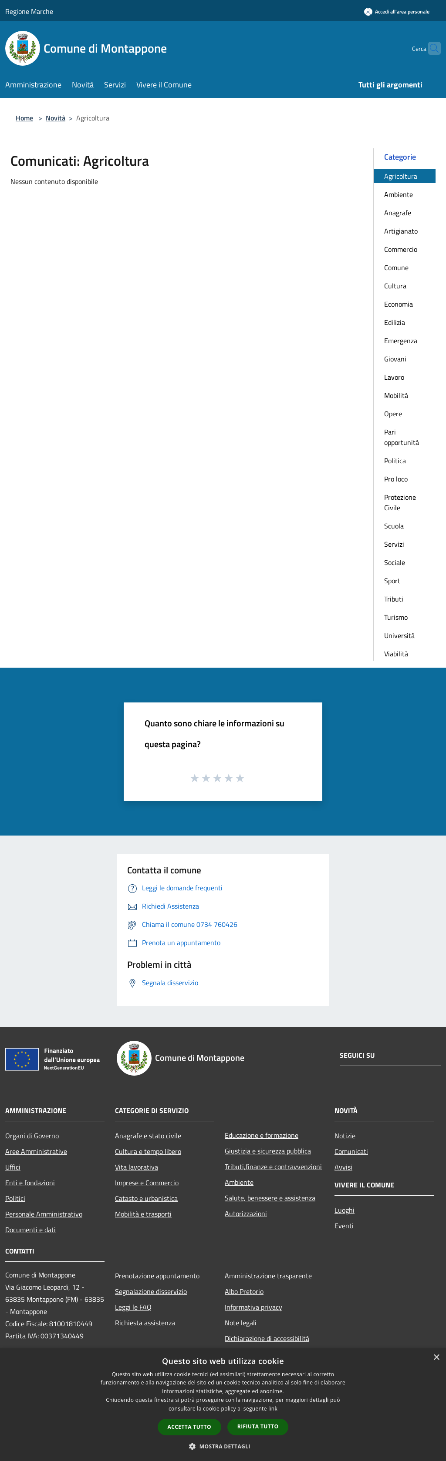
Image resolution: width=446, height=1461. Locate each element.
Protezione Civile (400, 502)
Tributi (393, 599)
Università (399, 635)
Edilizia (394, 322)
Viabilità (396, 654)
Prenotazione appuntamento (157, 1275)
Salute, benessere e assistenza (270, 1198)
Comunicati (351, 1151)
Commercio (400, 249)
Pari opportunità (401, 437)
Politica (395, 460)
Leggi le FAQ (133, 1307)
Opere (393, 413)
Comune (396, 267)
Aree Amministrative (36, 1151)
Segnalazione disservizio (151, 1291)
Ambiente (398, 194)
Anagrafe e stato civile (148, 1135)
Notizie (344, 1135)
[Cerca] (430, 48)
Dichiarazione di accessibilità (267, 1338)
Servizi (394, 544)
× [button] (436, 1357)
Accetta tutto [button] (189, 1427)
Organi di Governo (32, 1135)
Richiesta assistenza (145, 1322)
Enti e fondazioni (30, 1182)
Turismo (396, 617)
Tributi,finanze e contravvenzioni (273, 1166)
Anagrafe (397, 212)
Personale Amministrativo (43, 1214)
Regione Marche (29, 11)
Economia (398, 304)
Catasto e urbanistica (146, 1198)
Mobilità (396, 395)
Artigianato (401, 231)
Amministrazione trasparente (268, 1275)
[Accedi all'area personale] (397, 11)
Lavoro (394, 377)
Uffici (12, 1167)
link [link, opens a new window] (272, 1408)
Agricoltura (400, 176)
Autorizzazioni (246, 1213)
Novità (55, 118)
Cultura (395, 286)
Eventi (344, 1225)
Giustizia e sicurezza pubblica (268, 1151)
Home (24, 118)
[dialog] (223, 1404)
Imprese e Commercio (147, 1182)
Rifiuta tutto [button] (258, 1426)
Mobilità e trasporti (143, 1214)
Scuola (394, 526)
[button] (223, 1446)
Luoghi (344, 1210)
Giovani (395, 359)
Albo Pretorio (244, 1291)
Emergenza (400, 340)
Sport (392, 580)
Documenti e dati (30, 1229)
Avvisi (343, 1167)
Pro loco (396, 479)
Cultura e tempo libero (148, 1151)
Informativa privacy (253, 1307)
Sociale (394, 562)
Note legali (241, 1322)
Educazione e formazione (261, 1135)
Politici (15, 1198)
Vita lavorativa (136, 1167)
